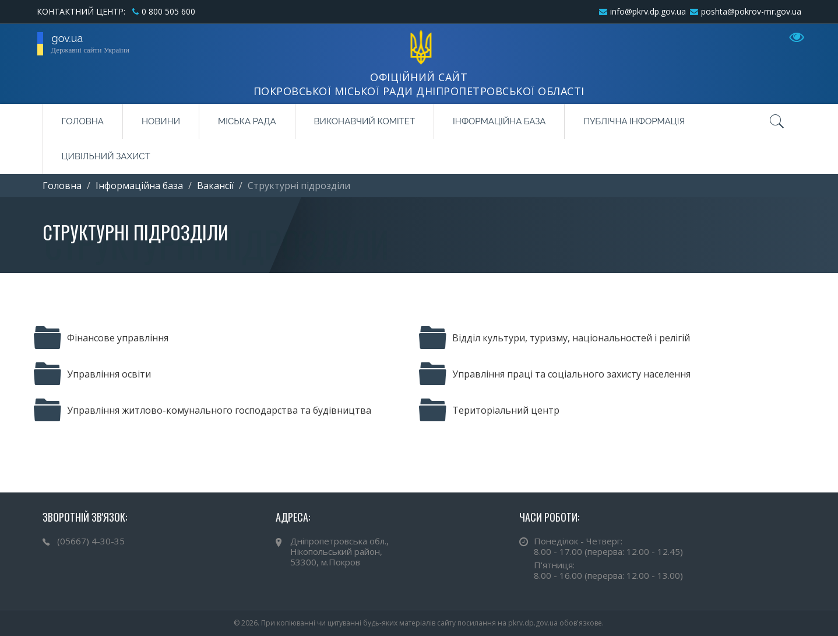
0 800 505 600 (168, 11)
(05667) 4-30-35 (91, 541)
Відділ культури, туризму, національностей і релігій (554, 338)
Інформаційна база (499, 121)
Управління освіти (92, 374)
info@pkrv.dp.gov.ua (648, 11)
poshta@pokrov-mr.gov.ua (751, 11)
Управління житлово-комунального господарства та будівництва (202, 410)
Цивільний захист (106, 156)
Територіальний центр (489, 410)
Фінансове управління (101, 338)
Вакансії (215, 185)
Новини (161, 121)
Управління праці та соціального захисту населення (555, 374)
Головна (83, 121)
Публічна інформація (634, 121)
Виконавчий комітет (365, 121)
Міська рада (247, 121)
